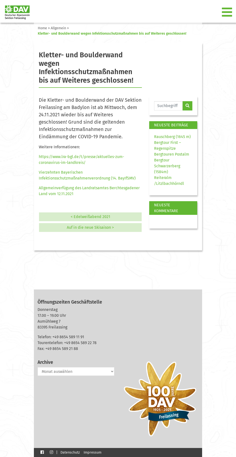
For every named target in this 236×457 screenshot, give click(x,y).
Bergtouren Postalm (171, 154)
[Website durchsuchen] (168, 105)
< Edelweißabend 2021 (90, 216)
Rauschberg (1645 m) (172, 136)
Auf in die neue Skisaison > (90, 227)
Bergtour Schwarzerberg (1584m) (167, 166)
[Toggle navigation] (227, 12)
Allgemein (58, 28)
